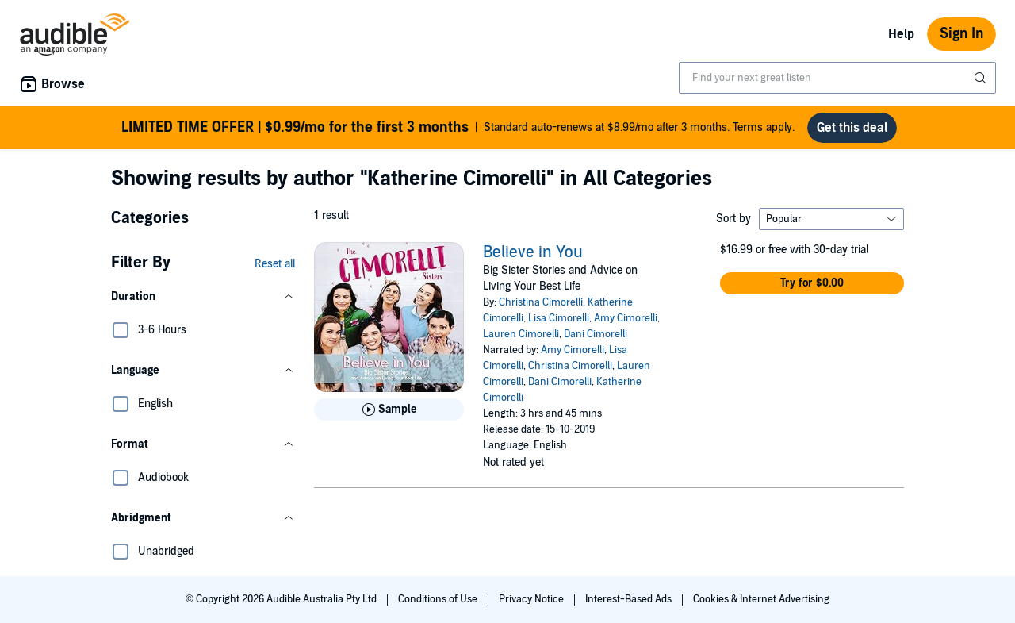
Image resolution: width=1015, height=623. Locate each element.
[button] (203, 297)
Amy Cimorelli (625, 318)
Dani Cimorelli (595, 334)
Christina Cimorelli (541, 302)
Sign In (961, 33)
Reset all (275, 264)
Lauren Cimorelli (521, 334)
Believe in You (533, 252)
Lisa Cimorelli (558, 318)
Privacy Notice (532, 599)
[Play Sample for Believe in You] (389, 409)
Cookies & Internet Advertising (761, 599)
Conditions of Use (439, 599)
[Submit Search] (981, 78)
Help (901, 34)
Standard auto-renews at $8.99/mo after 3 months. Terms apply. (458, 127)
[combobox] (837, 78)
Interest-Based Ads (629, 599)
